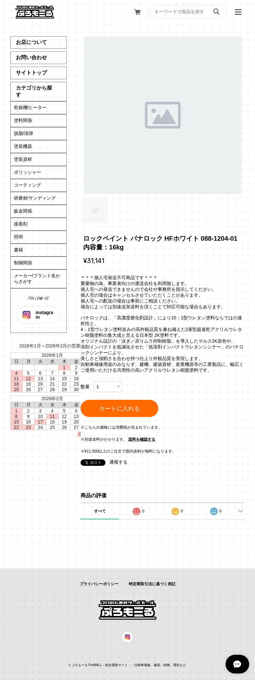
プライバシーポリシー (99, 584)
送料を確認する (141, 439)
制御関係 (23, 262)
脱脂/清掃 (23, 133)
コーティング (27, 185)
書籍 (18, 249)
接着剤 (21, 223)
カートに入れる (119, 408)
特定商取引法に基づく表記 (152, 584)
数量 (85, 386)
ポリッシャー (27, 172)
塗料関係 (23, 120)
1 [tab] (95, 210)
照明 (18, 236)
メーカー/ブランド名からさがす (37, 278)
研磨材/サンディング (35, 198)
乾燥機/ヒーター (30, 107)
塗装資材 (23, 159)
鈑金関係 (23, 211)
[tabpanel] (163, 115)
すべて (100, 511)
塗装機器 (23, 146)
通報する (118, 462)
